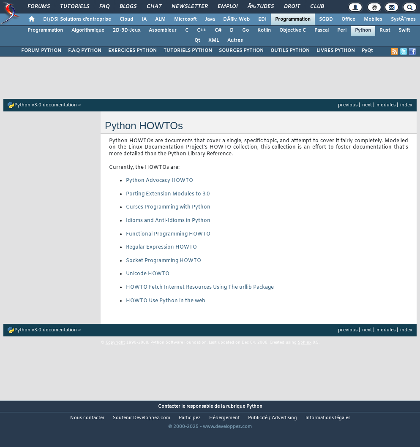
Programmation (293, 19)
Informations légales (327, 418)
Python (363, 30)
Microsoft (185, 19)
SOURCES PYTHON (241, 51)
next (367, 105)
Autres (235, 40)
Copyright (115, 342)
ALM (160, 19)
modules (385, 105)
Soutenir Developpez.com (141, 418)
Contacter (169, 406)
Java (210, 19)
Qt (197, 40)
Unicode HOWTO (147, 274)
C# (218, 30)
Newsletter (189, 6)
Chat (154, 6)
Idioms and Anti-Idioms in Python (168, 220)
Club (317, 6)
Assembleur (163, 30)
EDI (262, 19)
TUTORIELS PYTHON (188, 51)
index (406, 105)
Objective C (292, 30)
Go (245, 30)
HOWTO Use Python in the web (165, 301)
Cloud (126, 19)
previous (347, 105)
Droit (292, 6)
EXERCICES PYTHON (132, 51)
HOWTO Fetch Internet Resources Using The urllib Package (200, 287)
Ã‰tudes (261, 6)
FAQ (104, 6)
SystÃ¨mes (403, 19)
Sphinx (304, 342)
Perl (341, 30)
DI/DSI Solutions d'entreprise (77, 19)
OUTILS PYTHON (290, 51)
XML (213, 40)
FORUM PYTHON (41, 51)
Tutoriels (74, 6)
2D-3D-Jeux (126, 30)
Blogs (128, 6)
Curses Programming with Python (168, 207)
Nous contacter (87, 418)
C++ (201, 30)
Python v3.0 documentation (45, 105)
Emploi (227, 6)
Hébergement (224, 418)
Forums (39, 6)
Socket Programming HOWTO (163, 260)
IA (144, 19)
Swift (404, 30)
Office (348, 19)
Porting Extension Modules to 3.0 (168, 194)
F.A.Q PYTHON (84, 51)
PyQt (367, 51)
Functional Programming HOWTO (168, 234)
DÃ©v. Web (236, 19)
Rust (384, 30)
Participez (190, 418)
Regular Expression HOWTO (161, 247)
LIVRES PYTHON (335, 51)
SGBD (326, 19)
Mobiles (373, 19)
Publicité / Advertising (272, 418)
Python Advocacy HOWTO (159, 180)
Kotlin (264, 30)
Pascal (321, 30)
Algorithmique (87, 30)
